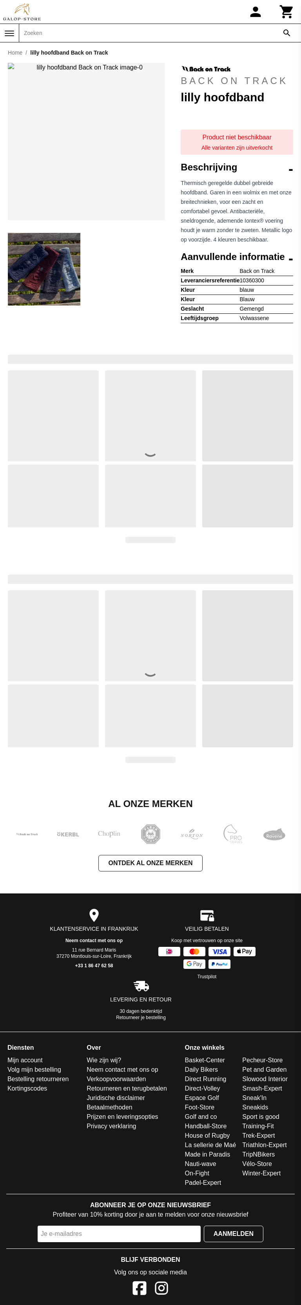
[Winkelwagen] (287, 12)
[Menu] (9, 33)
